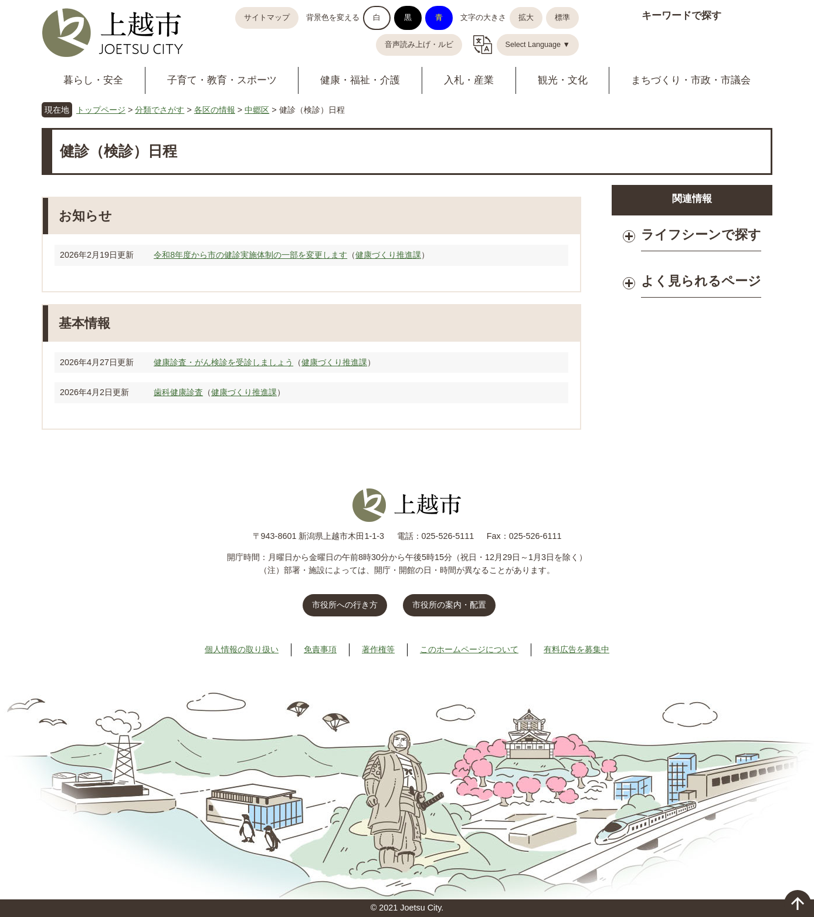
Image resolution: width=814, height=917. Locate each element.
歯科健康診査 (178, 392)
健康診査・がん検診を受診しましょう (223, 362)
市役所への (345, 604)
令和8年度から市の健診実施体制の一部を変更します (250, 254)
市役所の (449, 604)
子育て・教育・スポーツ (222, 80)
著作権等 (378, 649)
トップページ (101, 109)
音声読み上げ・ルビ (419, 45)
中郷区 (257, 109)
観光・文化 (563, 80)
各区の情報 (214, 109)
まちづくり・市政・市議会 (691, 80)
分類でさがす (159, 109)
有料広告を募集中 (576, 649)
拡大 (526, 18)
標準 (562, 18)
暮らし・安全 (93, 80)
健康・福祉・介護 (360, 80)
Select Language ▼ (538, 45)
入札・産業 (469, 80)
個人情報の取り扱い (242, 649)
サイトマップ (267, 18)
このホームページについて (469, 649)
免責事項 (320, 649)
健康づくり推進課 (388, 254)
